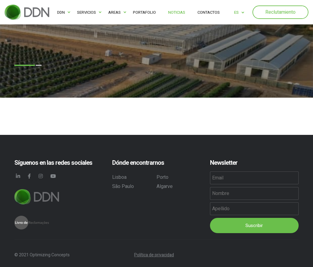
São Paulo (123, 186)
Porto (162, 177)
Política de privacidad (154, 255)
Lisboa (119, 177)
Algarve (164, 186)
